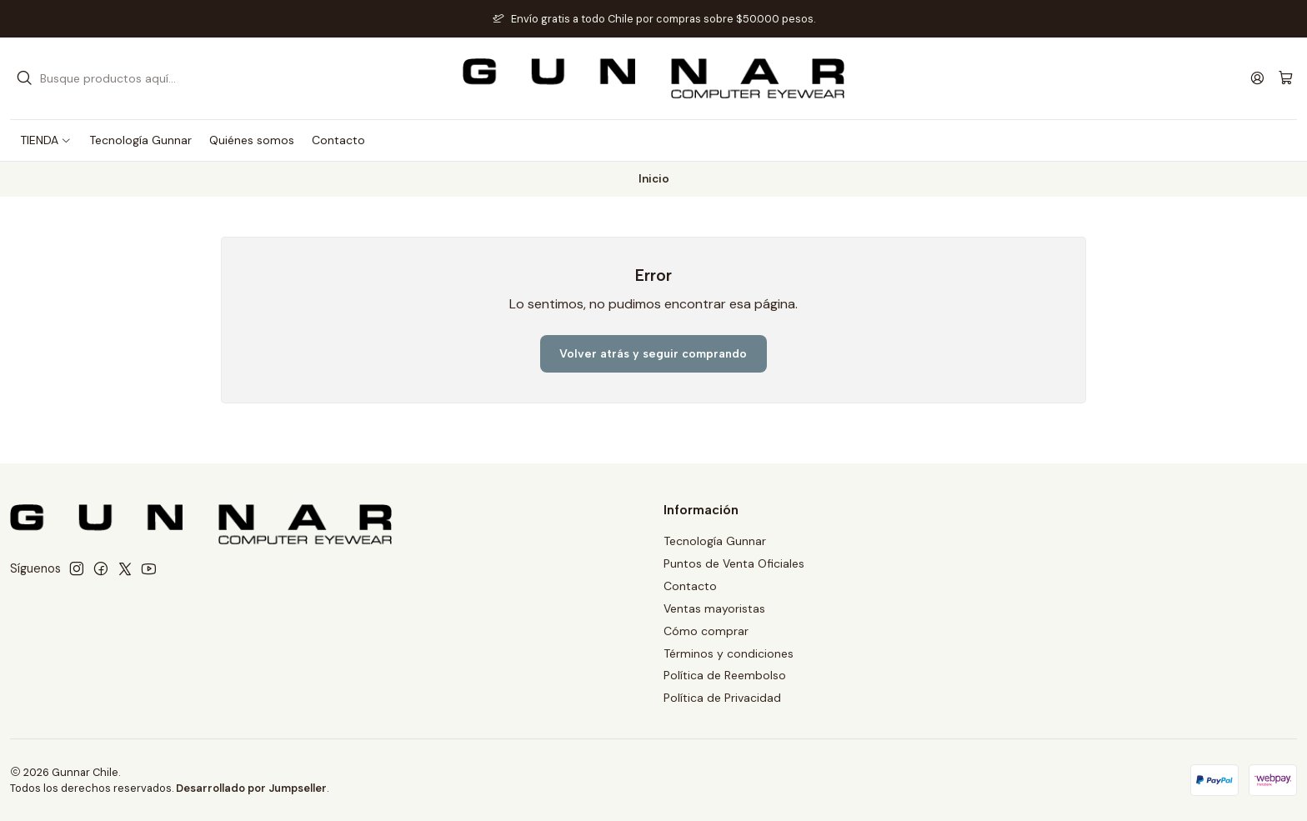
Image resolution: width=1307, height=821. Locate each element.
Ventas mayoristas (714, 608)
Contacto (690, 585)
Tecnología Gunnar (715, 540)
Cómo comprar (706, 630)
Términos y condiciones (729, 653)
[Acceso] (1257, 78)
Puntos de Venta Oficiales (734, 563)
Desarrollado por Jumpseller (251, 788)
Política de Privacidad (722, 697)
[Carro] (1285, 79)
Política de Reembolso (725, 675)
